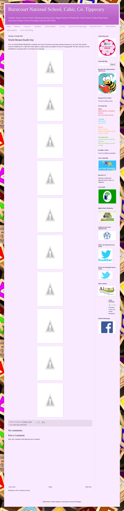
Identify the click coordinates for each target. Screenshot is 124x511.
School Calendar (50, 26)
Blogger (78, 501)
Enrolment (37, 26)
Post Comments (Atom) (23, 490)
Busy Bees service (96, 26)
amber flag (16, 425)
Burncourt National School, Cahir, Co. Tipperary (56, 9)
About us (17, 26)
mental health (22, 425)
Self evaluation (12, 30)
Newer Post (12, 487)
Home (9, 26)
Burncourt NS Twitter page (78, 26)
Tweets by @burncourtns (105, 101)
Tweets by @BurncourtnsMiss (107, 153)
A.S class (62, 26)
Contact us (27, 26)
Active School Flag (26, 30)
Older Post (88, 487)
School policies (111, 26)
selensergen (65, 501)
